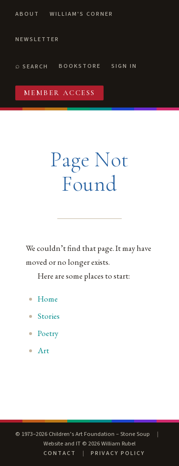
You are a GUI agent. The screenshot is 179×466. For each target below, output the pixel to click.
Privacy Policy (118, 453)
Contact (59, 453)
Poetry (48, 333)
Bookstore (80, 66)
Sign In (124, 66)
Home (48, 298)
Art (43, 350)
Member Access (59, 92)
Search (35, 66)
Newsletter (37, 39)
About (27, 14)
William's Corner (81, 14)
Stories (49, 316)
